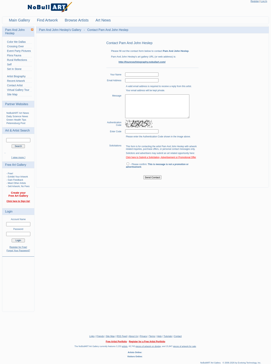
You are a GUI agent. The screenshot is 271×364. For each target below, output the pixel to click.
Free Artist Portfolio (116, 341)
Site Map (12, 94)
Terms (152, 336)
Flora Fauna (14, 55)
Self (9, 64)
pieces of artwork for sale (184, 346)
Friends (100, 336)
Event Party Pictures (19, 50)
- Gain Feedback (14, 180)
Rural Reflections (17, 59)
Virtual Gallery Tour (18, 89)
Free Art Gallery (15, 164)
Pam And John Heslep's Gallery (60, 29)
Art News (103, 20)
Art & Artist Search (17, 130)
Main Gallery (19, 20)
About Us (133, 336)
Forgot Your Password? (18, 250)
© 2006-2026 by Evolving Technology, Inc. (242, 363)
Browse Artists (77, 20)
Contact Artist (15, 85)
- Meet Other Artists (16, 183)
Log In (264, 1)
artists (124, 346)
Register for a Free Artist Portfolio (147, 341)
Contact (178, 336)
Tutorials (168, 336)
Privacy (143, 336)
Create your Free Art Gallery (18, 194)
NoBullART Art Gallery (210, 363)
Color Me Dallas (16, 41)
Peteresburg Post (15, 123)
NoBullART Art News (17, 113)
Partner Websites (16, 104)
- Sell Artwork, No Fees (18, 186)
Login (8, 211)
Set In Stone (14, 68)
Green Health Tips (16, 119)
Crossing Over (15, 46)
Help (159, 336)
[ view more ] (18, 157)
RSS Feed (121, 336)
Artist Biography (16, 76)
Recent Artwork (16, 80)
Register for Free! (18, 247)
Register (255, 1)
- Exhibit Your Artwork (17, 176)
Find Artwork (47, 20)
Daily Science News (17, 116)
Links (92, 336)
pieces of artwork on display (148, 346)
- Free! (9, 173)
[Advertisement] (18, 281)
